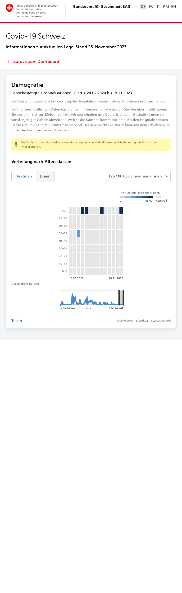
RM (166, 6)
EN (173, 6)
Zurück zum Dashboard (32, 61)
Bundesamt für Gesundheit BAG (102, 6)
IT (158, 6)
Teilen (16, 321)
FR (151, 6)
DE (143, 6)
